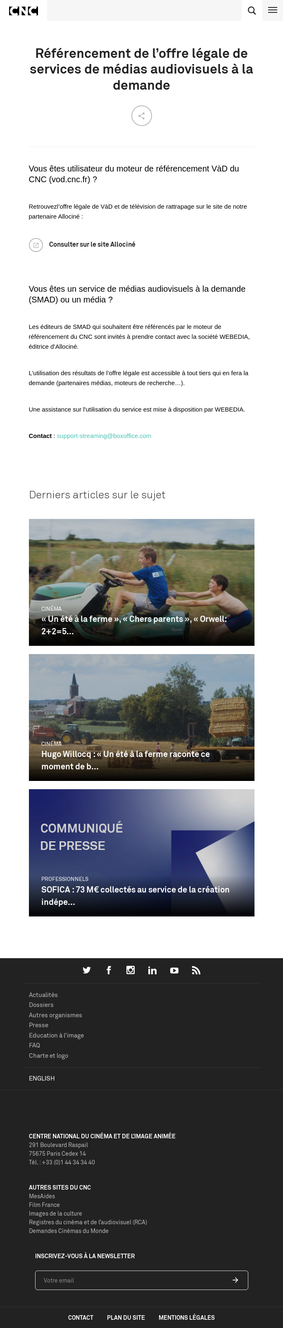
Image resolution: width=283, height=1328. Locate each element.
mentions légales (187, 1317)
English (42, 1078)
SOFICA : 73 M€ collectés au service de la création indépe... (135, 895)
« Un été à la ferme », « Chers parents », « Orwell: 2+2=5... (133, 625)
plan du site (126, 1317)
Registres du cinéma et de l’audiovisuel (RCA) (88, 1222)
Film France (44, 1204)
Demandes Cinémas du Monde (69, 1230)
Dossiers (41, 1005)
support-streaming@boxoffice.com (104, 435)
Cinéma (51, 608)
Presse (38, 1025)
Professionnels (64, 879)
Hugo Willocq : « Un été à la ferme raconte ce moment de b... (125, 760)
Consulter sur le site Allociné (92, 244)
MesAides (42, 1195)
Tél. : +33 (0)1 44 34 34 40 (62, 1162)
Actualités (43, 995)
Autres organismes (55, 1015)
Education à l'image (56, 1035)
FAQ (34, 1045)
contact (80, 1317)
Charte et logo (48, 1055)
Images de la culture (55, 1213)
